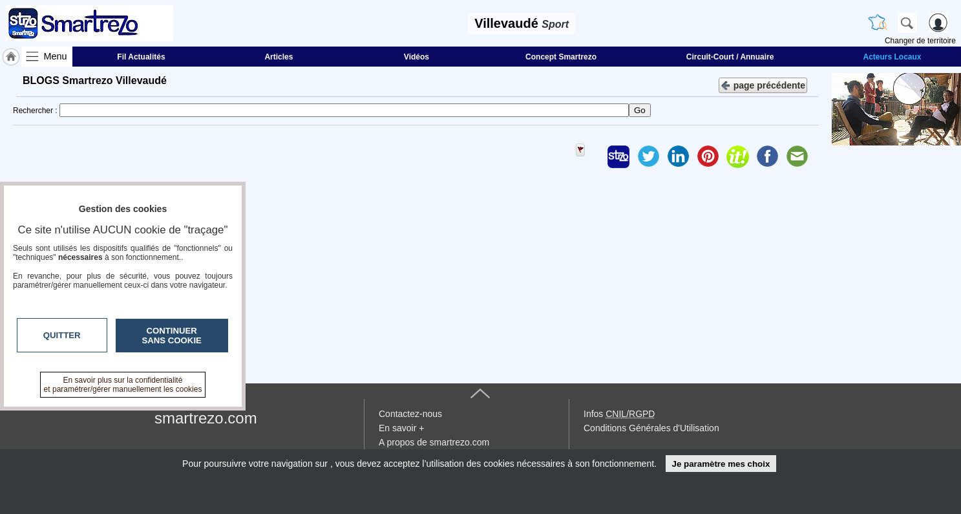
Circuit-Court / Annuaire (730, 56)
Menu (55, 56)
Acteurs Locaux (892, 56)
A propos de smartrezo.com (434, 442)
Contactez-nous (410, 414)
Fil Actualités (141, 56)
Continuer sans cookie (172, 335)
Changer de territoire (920, 40)
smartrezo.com (205, 418)
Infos (619, 414)
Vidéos (416, 56)
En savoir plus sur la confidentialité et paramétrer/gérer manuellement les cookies (123, 385)
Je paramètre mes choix (720, 464)
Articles (278, 56)
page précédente (763, 84)
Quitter (62, 335)
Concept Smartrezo (561, 56)
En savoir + (401, 428)
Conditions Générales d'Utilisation (651, 428)
